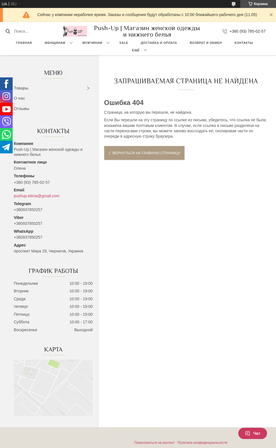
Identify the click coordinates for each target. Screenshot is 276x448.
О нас (19, 98)
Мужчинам (92, 42)
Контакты (244, 42)
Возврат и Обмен (206, 42)
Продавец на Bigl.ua (138, 438)
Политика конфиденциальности (202, 443)
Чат (252, 433)
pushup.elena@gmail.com (36, 196)
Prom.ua (162, 432)
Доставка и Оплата (159, 42)
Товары (21, 88)
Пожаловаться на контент (154, 443)
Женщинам (55, 42)
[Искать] (7, 31)
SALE (123, 42)
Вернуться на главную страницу (146, 153)
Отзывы (21, 108)
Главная (24, 42)
